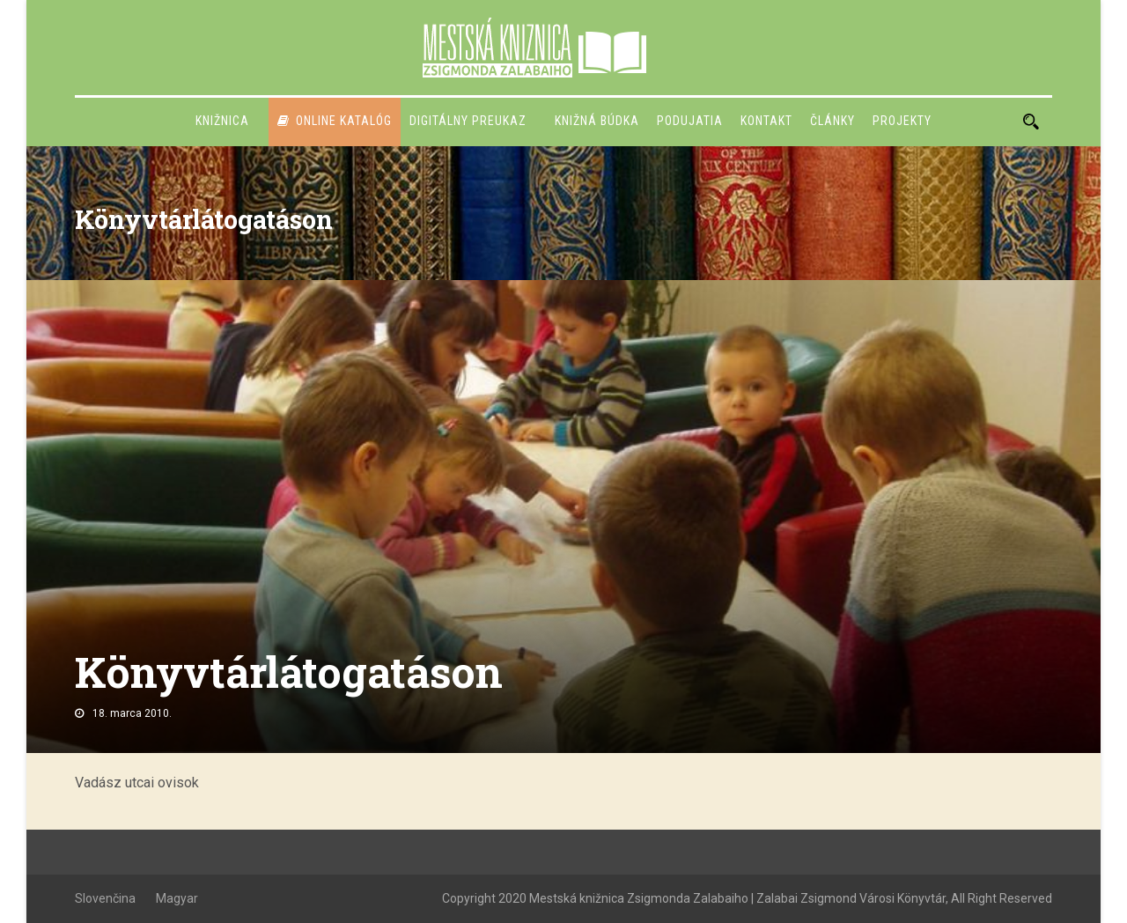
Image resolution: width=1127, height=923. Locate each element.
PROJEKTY (902, 121)
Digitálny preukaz (468, 121)
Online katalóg (334, 121)
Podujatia (690, 121)
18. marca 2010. (132, 713)
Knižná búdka (597, 121)
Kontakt (766, 121)
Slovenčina (105, 898)
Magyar (177, 898)
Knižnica (222, 121)
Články (832, 121)
